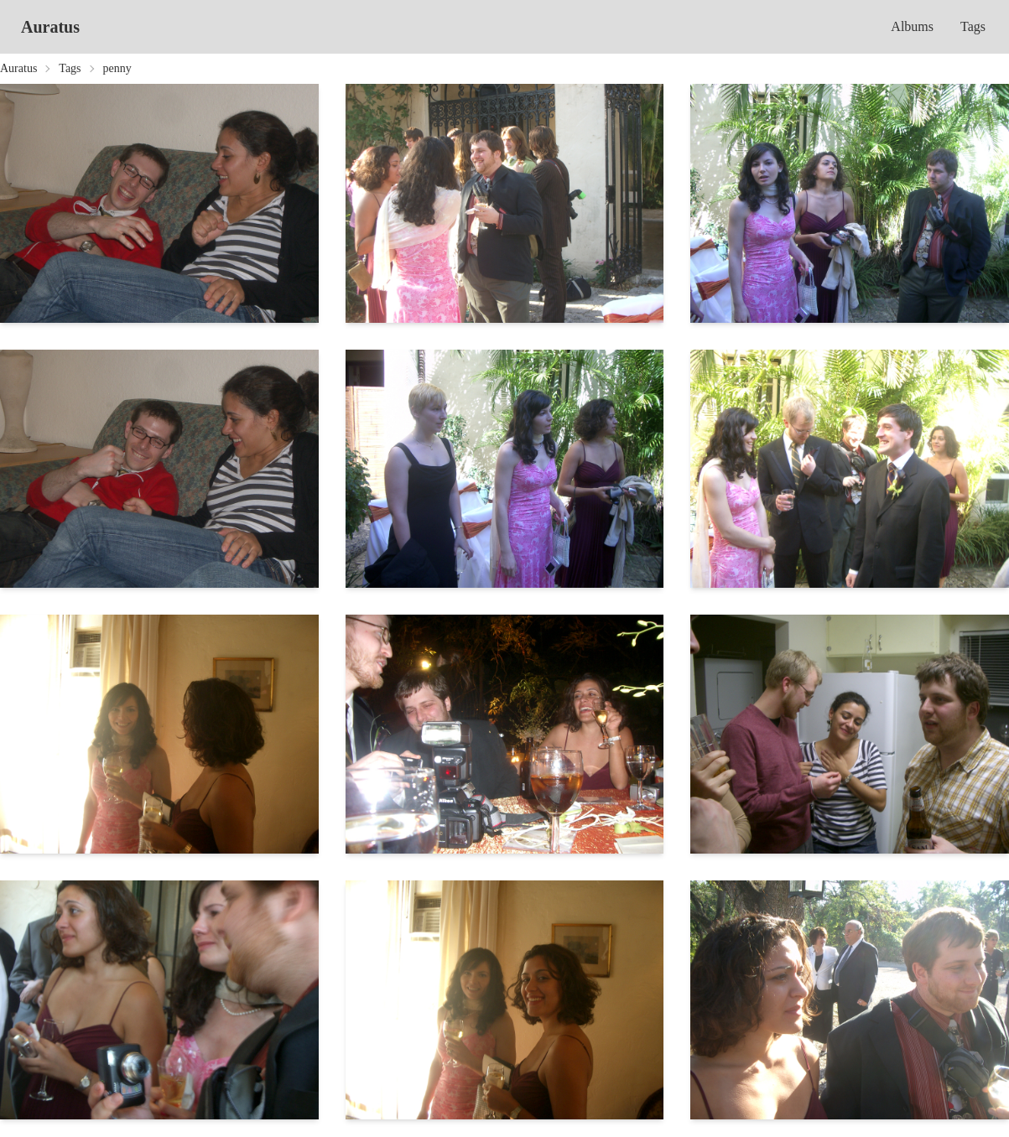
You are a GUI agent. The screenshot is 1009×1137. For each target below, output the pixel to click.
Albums (912, 26)
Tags (973, 26)
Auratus (50, 27)
